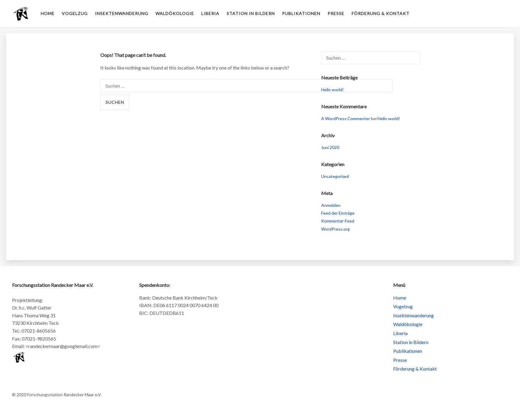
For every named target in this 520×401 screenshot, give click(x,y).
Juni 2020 (330, 147)
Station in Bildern (251, 13)
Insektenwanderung (121, 13)
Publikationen (301, 13)
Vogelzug (75, 13)
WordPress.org (335, 229)
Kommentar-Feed (337, 220)
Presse (335, 13)
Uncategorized (335, 176)
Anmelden (330, 205)
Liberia (210, 13)
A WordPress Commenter (345, 118)
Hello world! (332, 89)
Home (48, 13)
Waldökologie (174, 13)
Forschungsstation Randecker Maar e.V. (21, 14)
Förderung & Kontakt (380, 13)
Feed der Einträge (338, 213)
